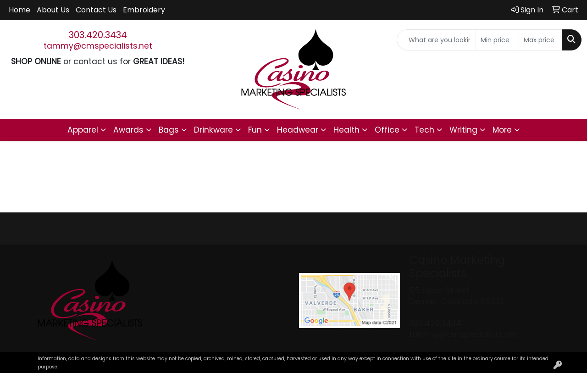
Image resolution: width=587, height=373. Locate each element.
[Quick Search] (436, 39)
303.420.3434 (98, 34)
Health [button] (346, 129)
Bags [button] (169, 129)
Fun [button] (255, 129)
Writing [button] (463, 129)
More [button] (502, 129)
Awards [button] (128, 129)
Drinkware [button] (213, 129)
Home (19, 10)
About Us (53, 10)
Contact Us (96, 10)
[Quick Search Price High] (540, 39)
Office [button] (387, 129)
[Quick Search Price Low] (497, 39)
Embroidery (144, 10)
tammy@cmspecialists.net (98, 45)
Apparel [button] (82, 129)
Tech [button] (424, 129)
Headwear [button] (297, 129)
